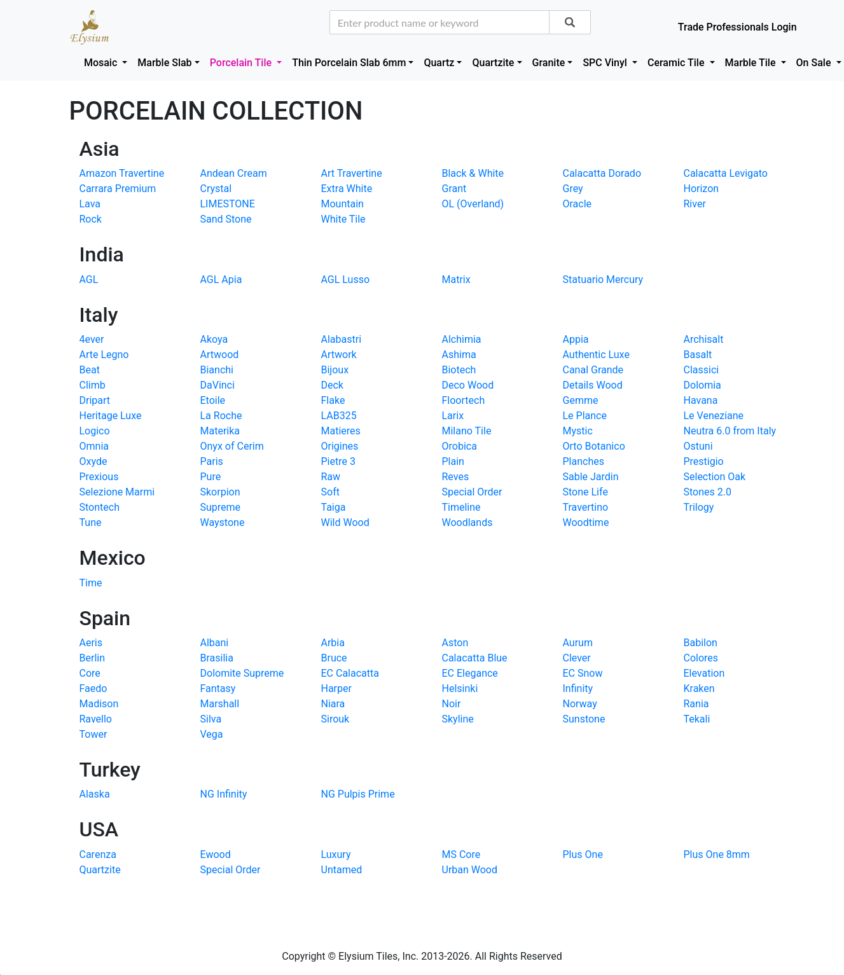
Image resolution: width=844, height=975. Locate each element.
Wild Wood (345, 522)
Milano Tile (467, 431)
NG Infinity (223, 794)
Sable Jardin (591, 477)
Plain (453, 461)
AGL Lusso (345, 279)
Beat (90, 370)
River (695, 204)
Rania (696, 704)
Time (91, 583)
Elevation (704, 673)
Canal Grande (593, 370)
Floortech (463, 400)
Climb (93, 385)
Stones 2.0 (707, 492)
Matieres (341, 431)
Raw (331, 477)
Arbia (333, 643)
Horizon (701, 189)
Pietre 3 (338, 461)
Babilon (700, 643)
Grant (454, 189)
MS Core (461, 854)
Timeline (461, 507)
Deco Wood (468, 385)
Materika (220, 431)
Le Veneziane (714, 416)
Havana (701, 400)
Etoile (213, 400)
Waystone (222, 522)
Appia (576, 339)
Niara (333, 704)
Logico (95, 431)
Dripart (95, 400)
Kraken (699, 688)
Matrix (456, 279)
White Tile (343, 219)
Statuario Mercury (603, 279)
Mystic (578, 431)
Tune (91, 522)
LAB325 (339, 416)
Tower (93, 734)
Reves (455, 477)
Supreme (220, 507)
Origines (340, 446)
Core (90, 673)
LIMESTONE (227, 204)
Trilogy (699, 507)
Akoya (214, 339)
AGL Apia (221, 279)
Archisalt (704, 339)
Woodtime (586, 522)
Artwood (219, 355)
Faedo (93, 688)
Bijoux (335, 370)
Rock (91, 219)
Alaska (95, 794)
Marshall (220, 704)
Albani (214, 643)
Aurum (578, 643)
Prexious (99, 477)
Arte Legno (104, 355)
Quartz (439, 63)
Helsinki (460, 688)
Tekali (697, 719)
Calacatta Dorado (602, 173)
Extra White (347, 189)
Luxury (336, 854)
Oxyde (93, 461)
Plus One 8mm (717, 854)
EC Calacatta (350, 673)
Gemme (580, 400)
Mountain (342, 204)
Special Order (472, 492)
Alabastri (341, 339)
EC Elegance (470, 673)
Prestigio (704, 461)
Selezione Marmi (117, 492)
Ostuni (698, 446)
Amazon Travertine (122, 173)
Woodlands (467, 522)
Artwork (339, 355)
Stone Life (585, 492)
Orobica (459, 446)
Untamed (342, 870)
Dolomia (702, 385)
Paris (211, 461)
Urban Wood (470, 870)
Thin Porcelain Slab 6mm (349, 63)
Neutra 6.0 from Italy (730, 431)
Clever (577, 658)
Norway (580, 704)
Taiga (333, 507)
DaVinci (217, 385)
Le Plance (585, 416)
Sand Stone (226, 219)
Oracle (577, 204)
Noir (451, 704)
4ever (92, 339)
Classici (701, 370)
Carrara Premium (118, 189)
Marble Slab (164, 63)
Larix (453, 416)
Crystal (216, 189)
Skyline (458, 719)
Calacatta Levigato (726, 173)
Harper (336, 688)
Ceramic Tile (677, 63)
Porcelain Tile (242, 63)
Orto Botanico (594, 446)
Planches (583, 461)
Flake (333, 400)
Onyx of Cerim (232, 446)
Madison (99, 704)
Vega (211, 734)
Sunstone (584, 719)
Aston (455, 643)
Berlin (93, 658)
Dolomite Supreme (242, 673)
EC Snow (583, 673)
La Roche (221, 416)
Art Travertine (351, 173)
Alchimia (461, 339)
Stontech (100, 507)
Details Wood (593, 385)
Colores (701, 658)
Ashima (459, 355)
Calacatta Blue (475, 658)
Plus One (583, 854)
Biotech (459, 370)
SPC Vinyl (606, 63)
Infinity (578, 688)
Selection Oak (715, 477)
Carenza (98, 854)
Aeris (91, 643)
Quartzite (493, 63)
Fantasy (218, 688)
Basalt (698, 355)
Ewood (215, 854)
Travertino (586, 507)
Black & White (473, 173)
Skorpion (220, 492)
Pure (210, 477)
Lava (90, 204)
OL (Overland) (473, 204)
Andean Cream (233, 173)
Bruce (334, 658)
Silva (211, 719)
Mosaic (102, 63)
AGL (89, 279)
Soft (330, 492)
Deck (332, 385)
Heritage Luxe (111, 416)
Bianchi (216, 370)
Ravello (96, 719)
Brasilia (216, 658)
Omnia (94, 446)
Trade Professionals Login (737, 27)
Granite (548, 63)
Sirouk (335, 719)
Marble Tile (751, 63)
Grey (573, 189)
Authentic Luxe (596, 355)
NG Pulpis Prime (358, 794)
